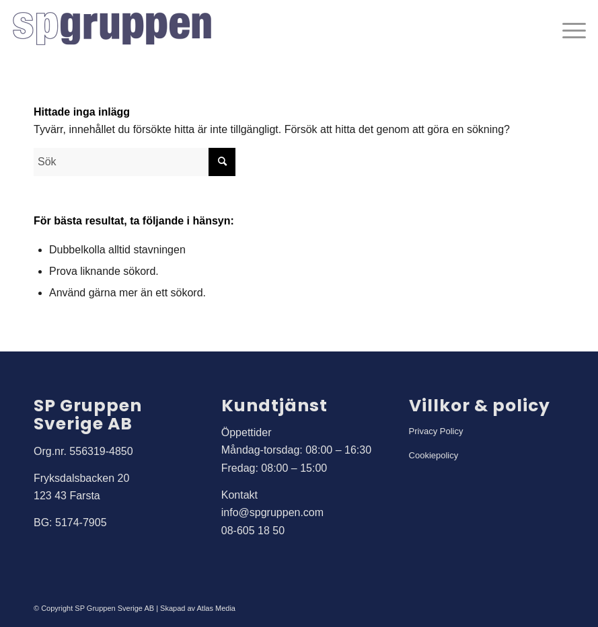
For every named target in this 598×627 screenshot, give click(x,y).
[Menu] (567, 30)
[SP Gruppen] (113, 30)
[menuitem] (567, 30)
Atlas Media (216, 608)
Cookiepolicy (434, 455)
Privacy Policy (436, 431)
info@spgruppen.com (272, 512)
